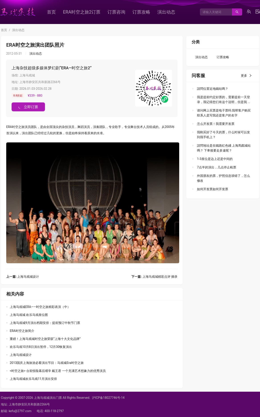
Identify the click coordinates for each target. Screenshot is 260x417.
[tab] (221, 88)
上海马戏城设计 (22, 276)
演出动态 (166, 12)
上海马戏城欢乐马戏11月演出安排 (33, 379)
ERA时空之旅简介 (22, 331)
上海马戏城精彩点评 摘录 (154, 276)
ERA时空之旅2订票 (81, 12)
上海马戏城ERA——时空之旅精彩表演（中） (40, 307)
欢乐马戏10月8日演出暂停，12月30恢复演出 (41, 347)
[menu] (119, 12)
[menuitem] (51, 12)
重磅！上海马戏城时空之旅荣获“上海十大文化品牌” (45, 339)
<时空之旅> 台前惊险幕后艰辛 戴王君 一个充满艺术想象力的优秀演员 (58, 371)
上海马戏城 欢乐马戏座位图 (29, 315)
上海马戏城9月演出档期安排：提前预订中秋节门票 (45, 323)
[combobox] (214, 12)
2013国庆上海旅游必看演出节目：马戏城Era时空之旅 (47, 363)
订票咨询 (116, 12)
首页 (51, 12)
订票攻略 (141, 12)
